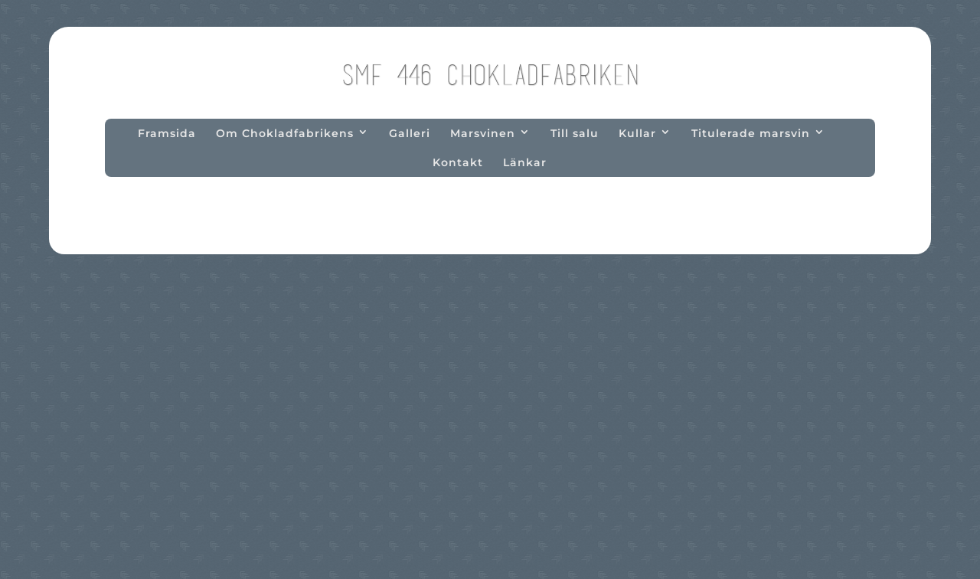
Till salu (574, 133)
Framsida (167, 133)
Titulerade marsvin (750, 133)
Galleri (409, 133)
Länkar (525, 162)
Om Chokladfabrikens (285, 133)
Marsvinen (482, 133)
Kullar (637, 133)
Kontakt (458, 162)
